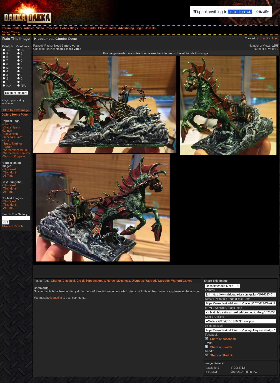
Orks (6, 140)
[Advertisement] (156, 270)
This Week (10, 169)
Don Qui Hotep (268, 38)
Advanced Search (12, 226)
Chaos (7, 124)
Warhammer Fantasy (16, 153)
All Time (8, 175)
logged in (56, 297)
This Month (10, 172)
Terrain (7, 146)
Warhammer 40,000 (16, 149)
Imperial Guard (12, 137)
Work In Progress (14, 156)
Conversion (10, 133)
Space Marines (12, 143)
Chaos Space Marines (11, 129)
